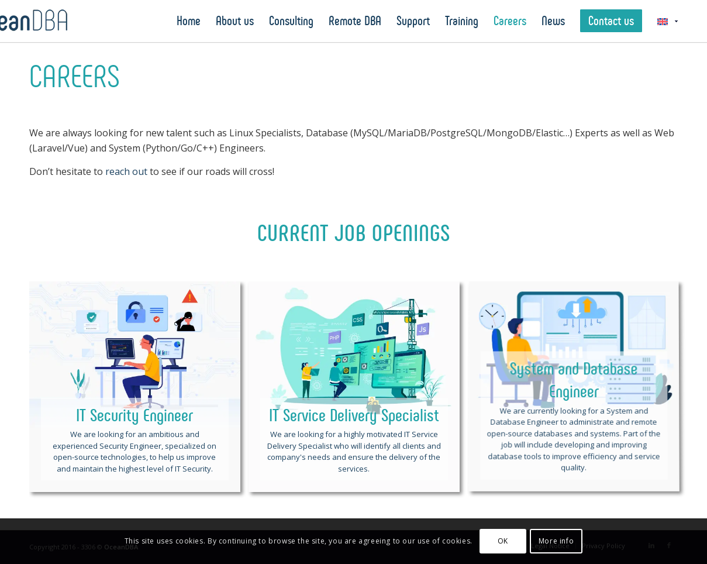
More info (556, 541)
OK (503, 541)
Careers (74, 76)
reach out (126, 171)
